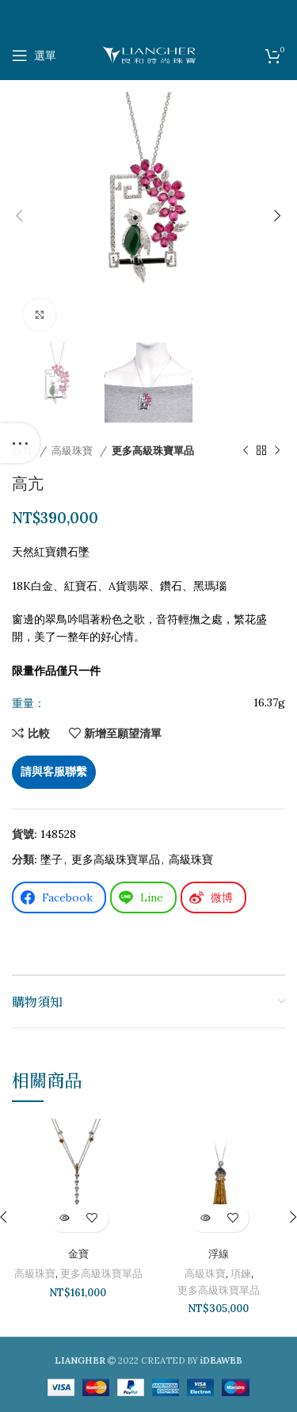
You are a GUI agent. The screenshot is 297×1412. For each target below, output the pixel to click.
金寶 (78, 1254)
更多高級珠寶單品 (153, 450)
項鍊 (240, 1274)
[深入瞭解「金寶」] (64, 1218)
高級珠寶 (73, 450)
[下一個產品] (277, 451)
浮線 (218, 1254)
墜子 (51, 859)
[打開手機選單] (34, 55)
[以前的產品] (245, 451)
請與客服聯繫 (54, 771)
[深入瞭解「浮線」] (205, 1218)
